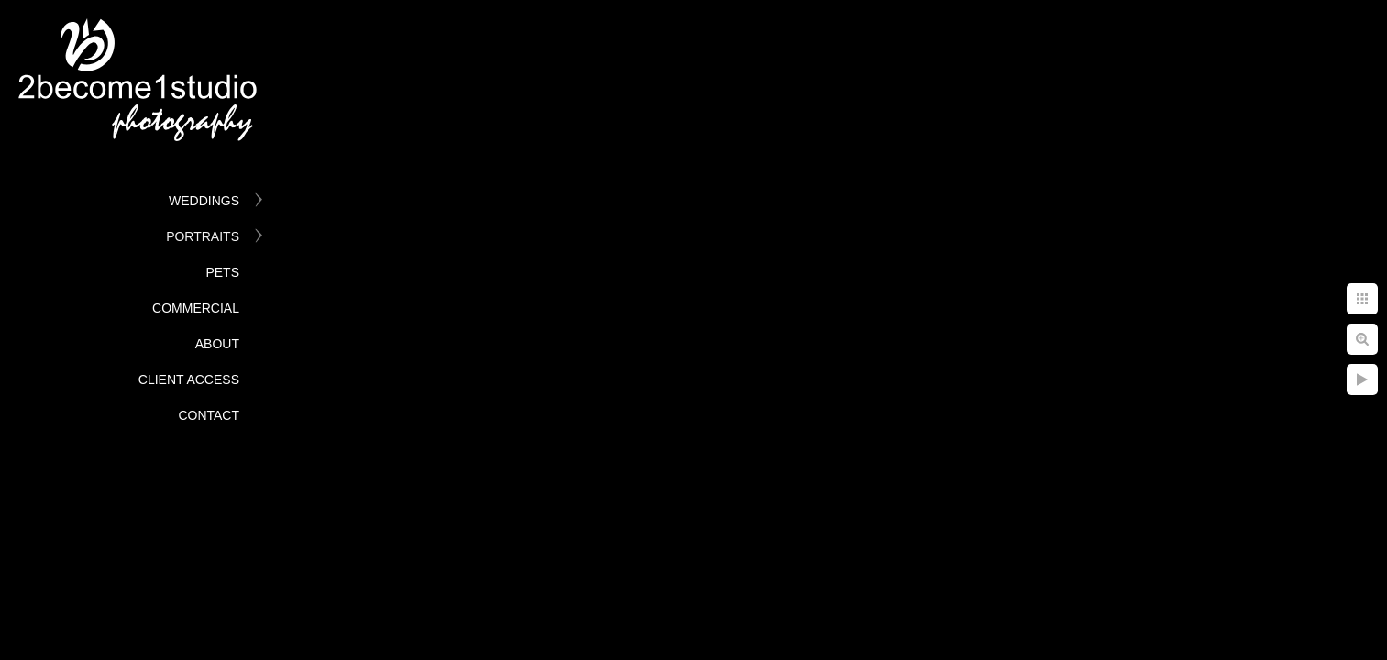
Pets (222, 272)
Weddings (204, 200)
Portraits (202, 236)
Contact (208, 415)
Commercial (195, 308)
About (217, 343)
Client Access (188, 379)
